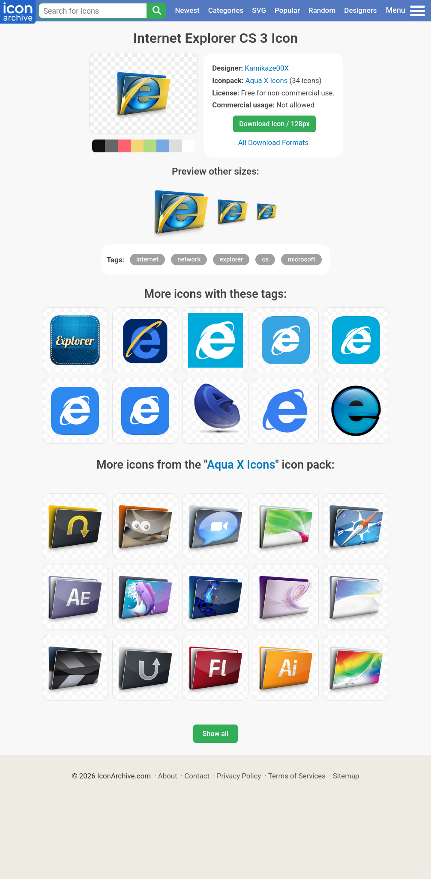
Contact (197, 776)
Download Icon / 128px (274, 124)
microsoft (301, 259)
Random (321, 10)
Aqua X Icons (266, 80)
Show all (215, 734)
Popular (287, 10)
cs (265, 259)
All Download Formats (273, 142)
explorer (231, 259)
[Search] (156, 11)
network (189, 259)
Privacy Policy (239, 776)
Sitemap (346, 776)
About (167, 776)
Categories (226, 10)
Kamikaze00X (267, 68)
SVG (259, 10)
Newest (187, 10)
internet (147, 259)
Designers (360, 10)
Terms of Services (297, 776)
